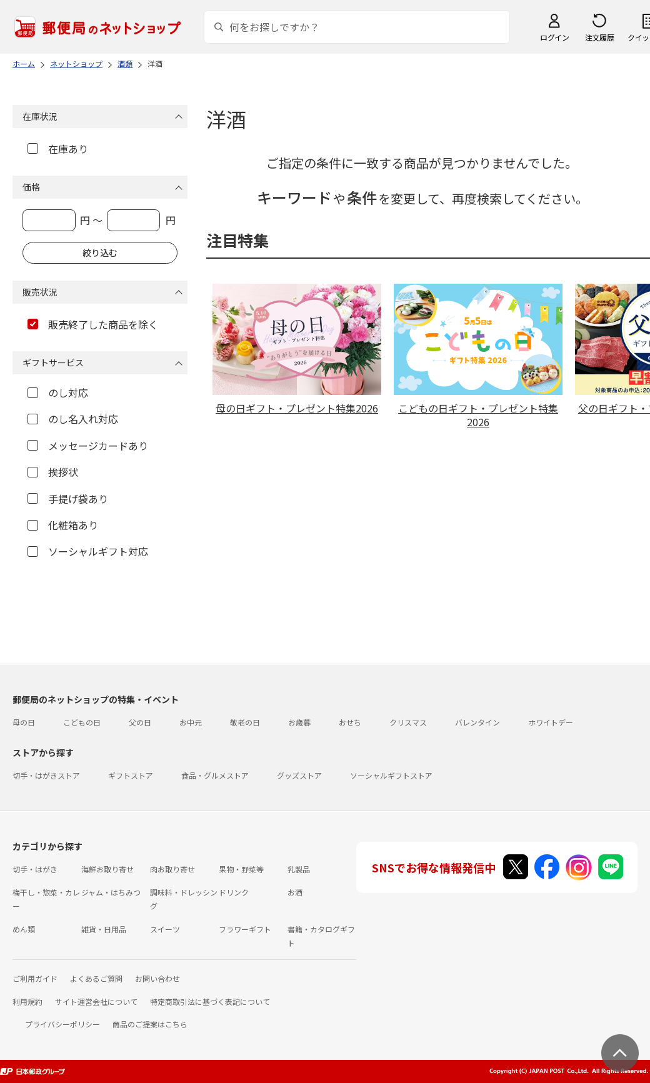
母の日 (23, 722)
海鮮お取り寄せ (107, 869)
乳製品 (299, 869)
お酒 (295, 892)
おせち (350, 722)
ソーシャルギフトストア (391, 775)
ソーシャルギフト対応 (88, 551)
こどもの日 (82, 722)
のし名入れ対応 (73, 418)
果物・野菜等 (241, 869)
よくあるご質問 (96, 978)
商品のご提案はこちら (150, 1024)
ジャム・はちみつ (111, 892)
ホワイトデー (550, 722)
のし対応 (58, 392)
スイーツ (165, 929)
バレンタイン (477, 722)
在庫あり (58, 148)
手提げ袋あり (68, 498)
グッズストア (299, 775)
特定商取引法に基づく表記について (210, 1001)
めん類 (23, 929)
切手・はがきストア (46, 775)
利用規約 (27, 1001)
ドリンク (234, 892)
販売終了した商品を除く (93, 324)
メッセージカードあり (88, 445)
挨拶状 (53, 471)
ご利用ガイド (35, 978)
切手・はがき (35, 869)
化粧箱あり (63, 524)
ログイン (554, 37)
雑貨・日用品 (103, 929)
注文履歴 (599, 37)
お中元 (190, 722)
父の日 (140, 722)
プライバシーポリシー (62, 1024)
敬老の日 (245, 722)
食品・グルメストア (215, 775)
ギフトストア (130, 775)
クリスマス (408, 722)
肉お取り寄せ (172, 869)
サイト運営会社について (96, 1001)
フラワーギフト (245, 929)
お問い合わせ (157, 978)
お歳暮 (299, 722)
